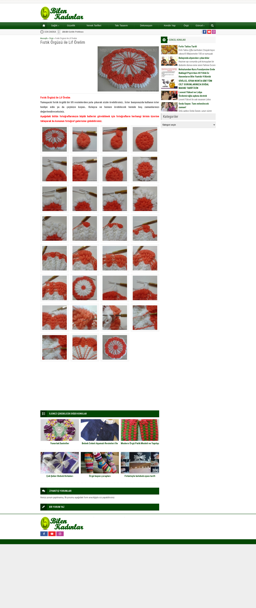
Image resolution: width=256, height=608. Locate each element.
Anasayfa (44, 38)
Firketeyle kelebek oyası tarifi (140, 476)
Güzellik (71, 25)
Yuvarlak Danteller (59, 443)
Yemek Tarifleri (93, 25)
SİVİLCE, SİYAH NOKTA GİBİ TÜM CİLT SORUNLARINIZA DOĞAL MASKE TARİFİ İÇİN (195, 84)
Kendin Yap (170, 25)
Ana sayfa (42, 25)
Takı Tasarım (121, 25)
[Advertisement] (67, 69)
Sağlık (55, 25)
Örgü (186, 25)
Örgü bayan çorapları (100, 476)
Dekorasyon (146, 25)
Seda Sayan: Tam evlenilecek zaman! (194, 105)
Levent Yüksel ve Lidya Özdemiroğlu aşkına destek (193, 94)
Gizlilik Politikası (73, 32)
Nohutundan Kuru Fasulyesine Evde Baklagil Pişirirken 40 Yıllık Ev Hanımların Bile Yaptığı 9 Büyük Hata (197, 75)
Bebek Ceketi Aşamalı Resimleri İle (100, 443)
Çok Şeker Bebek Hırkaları (59, 476)
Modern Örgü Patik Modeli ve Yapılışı (140, 443)
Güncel (200, 25)
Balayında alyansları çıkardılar (194, 58)
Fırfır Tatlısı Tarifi (188, 46)
